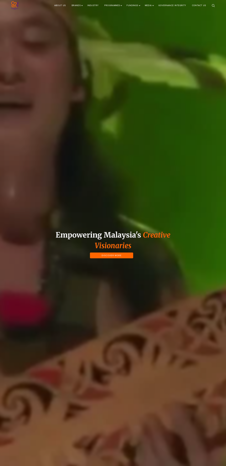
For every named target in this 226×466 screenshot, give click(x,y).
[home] (14, 5)
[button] (79, 5)
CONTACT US (199, 5)
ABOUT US (60, 5)
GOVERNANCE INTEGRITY (172, 5)
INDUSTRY (93, 5)
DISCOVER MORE (112, 255)
